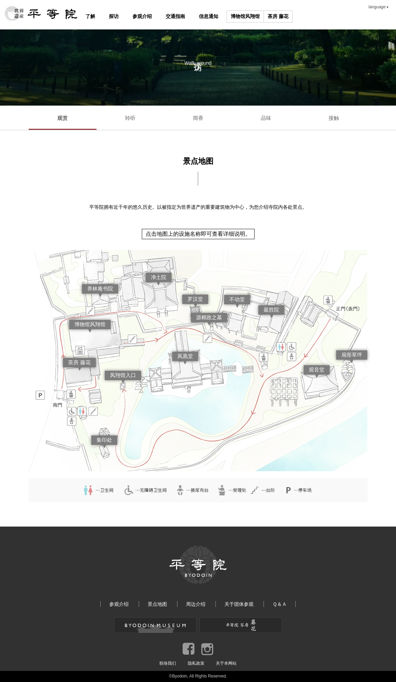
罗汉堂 (195, 299)
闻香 (198, 118)
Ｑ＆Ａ (280, 604)
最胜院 (271, 310)
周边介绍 (195, 604)
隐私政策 (196, 663)
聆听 (130, 118)
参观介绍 (142, 16)
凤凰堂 (185, 356)
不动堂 (237, 299)
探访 (114, 16)
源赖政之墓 (209, 317)
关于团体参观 (239, 604)
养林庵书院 (100, 288)
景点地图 (157, 604)
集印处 (104, 440)
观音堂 (316, 370)
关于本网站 (226, 663)
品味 (266, 118)
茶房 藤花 (278, 16)
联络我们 (167, 663)
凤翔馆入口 (123, 375)
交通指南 (175, 16)
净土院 (158, 277)
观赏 (62, 118)
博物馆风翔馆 (245, 16)
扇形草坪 (351, 355)
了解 (90, 16)
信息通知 (208, 16)
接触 (334, 118)
